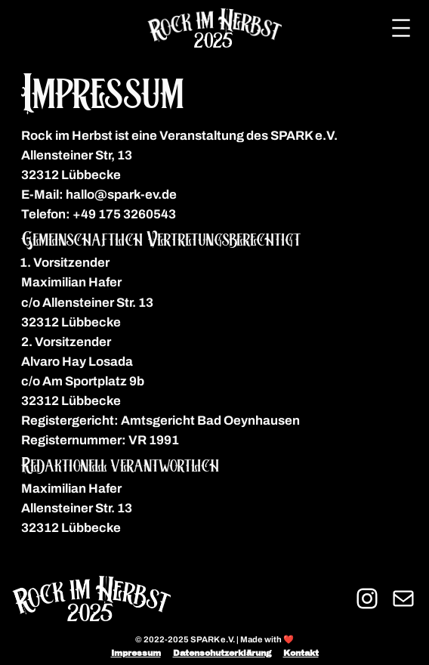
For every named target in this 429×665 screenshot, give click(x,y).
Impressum (136, 652)
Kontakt (301, 652)
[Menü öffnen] (401, 28)
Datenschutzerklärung (222, 652)
